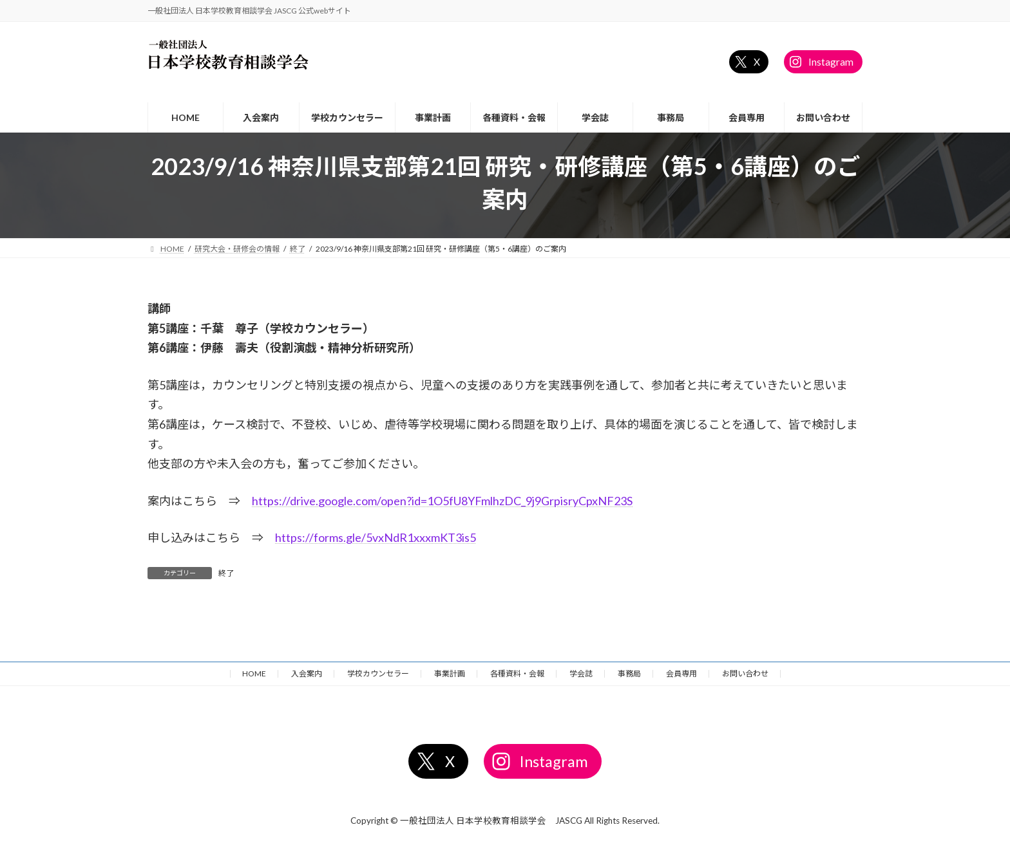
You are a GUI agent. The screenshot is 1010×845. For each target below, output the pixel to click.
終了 (226, 573)
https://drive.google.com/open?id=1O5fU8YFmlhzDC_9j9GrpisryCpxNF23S (442, 501)
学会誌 (581, 673)
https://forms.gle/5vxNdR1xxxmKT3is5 (375, 537)
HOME (254, 673)
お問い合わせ (745, 673)
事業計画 (449, 673)
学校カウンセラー (378, 673)
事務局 (629, 673)
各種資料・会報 (517, 673)
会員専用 (681, 673)
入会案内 (306, 673)
